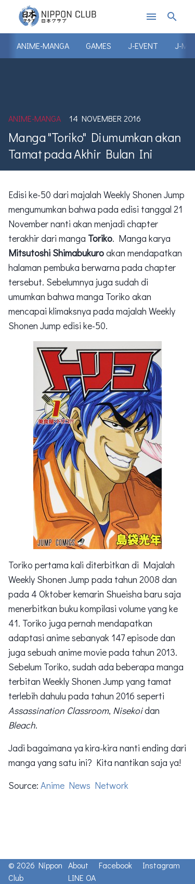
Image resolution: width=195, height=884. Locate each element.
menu (151, 16)
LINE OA (82, 877)
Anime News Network (84, 785)
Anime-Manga (43, 45)
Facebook (115, 865)
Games (98, 45)
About (78, 865)
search (172, 16)
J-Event (143, 45)
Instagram (161, 865)
